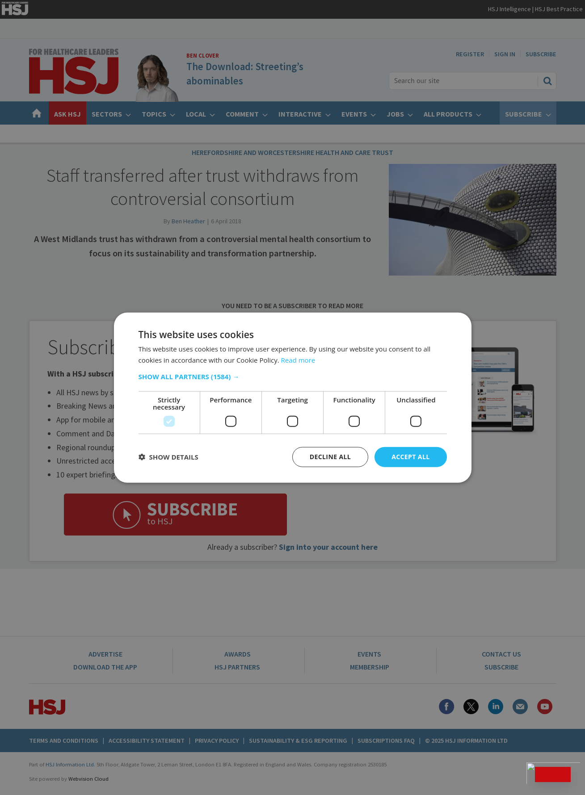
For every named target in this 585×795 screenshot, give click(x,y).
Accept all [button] (410, 456)
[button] (293, 376)
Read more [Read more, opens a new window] (298, 360)
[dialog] (292, 397)
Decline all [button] (330, 456)
